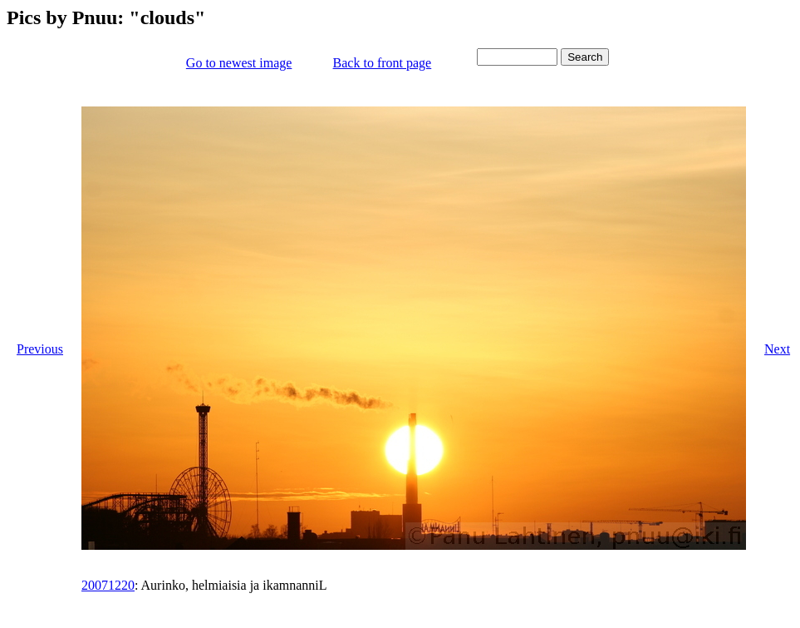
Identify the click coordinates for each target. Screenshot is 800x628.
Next (777, 349)
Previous (40, 349)
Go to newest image (239, 63)
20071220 (108, 585)
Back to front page (382, 63)
